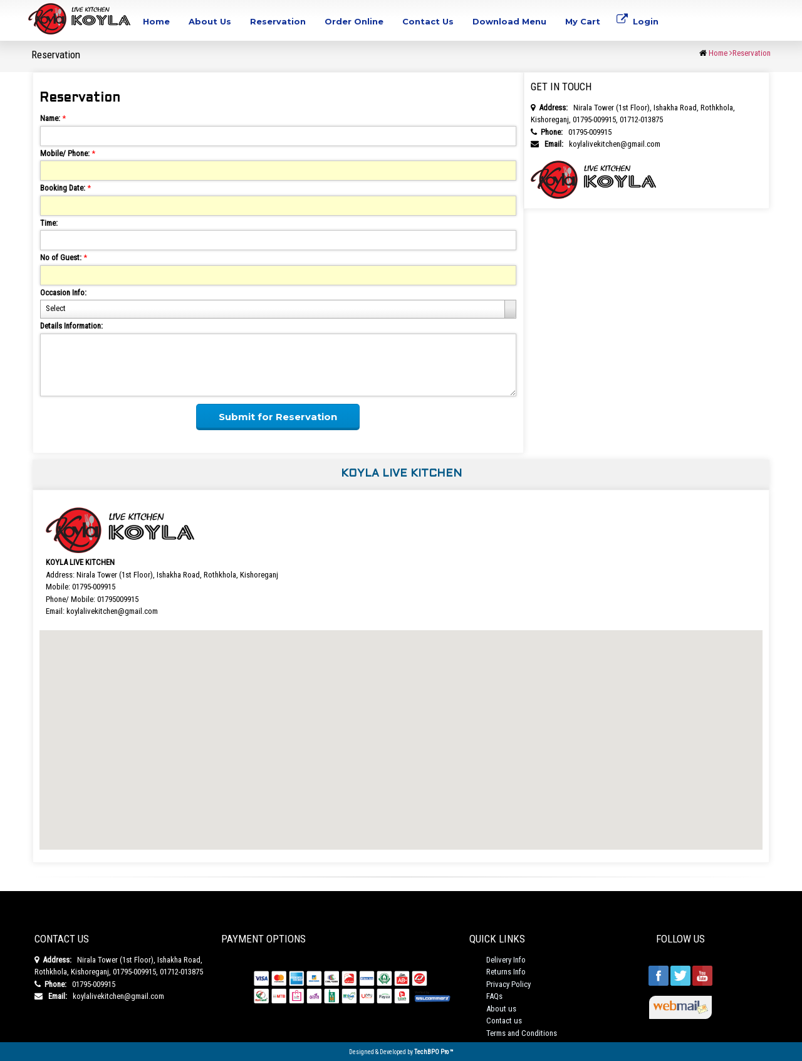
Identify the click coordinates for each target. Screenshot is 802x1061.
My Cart (582, 21)
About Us (210, 21)
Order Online (354, 21)
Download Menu (509, 21)
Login (638, 25)
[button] (401, 728)
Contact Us (428, 21)
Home (156, 21)
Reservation (278, 21)
